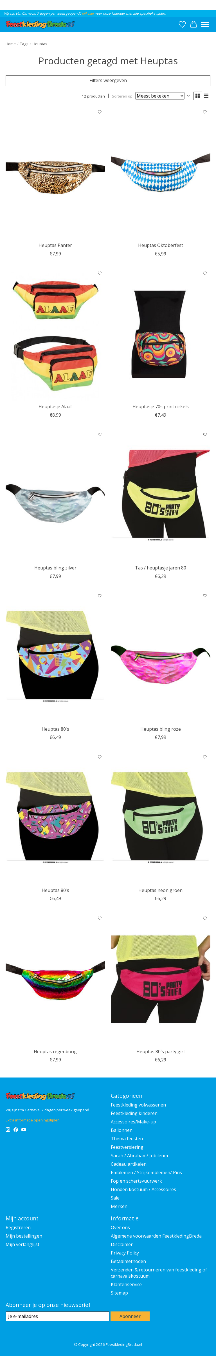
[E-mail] (57, 1316)
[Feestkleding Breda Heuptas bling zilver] (55, 495)
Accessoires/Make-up (133, 1122)
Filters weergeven (108, 80)
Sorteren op (122, 95)
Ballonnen (121, 1130)
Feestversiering (127, 1147)
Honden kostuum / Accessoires (143, 1189)
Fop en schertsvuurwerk (136, 1181)
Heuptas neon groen (160, 890)
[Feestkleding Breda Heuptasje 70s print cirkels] (160, 334)
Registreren (18, 1227)
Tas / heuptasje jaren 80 (160, 568)
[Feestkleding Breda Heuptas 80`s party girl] (160, 979)
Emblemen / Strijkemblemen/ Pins (146, 1172)
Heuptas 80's (55, 729)
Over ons (120, 1227)
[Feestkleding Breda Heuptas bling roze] (160, 657)
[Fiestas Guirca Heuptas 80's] (55, 657)
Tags (24, 43)
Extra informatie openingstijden (33, 1120)
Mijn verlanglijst (22, 1244)
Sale (115, 1198)
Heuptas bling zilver (55, 568)
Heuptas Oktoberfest (160, 245)
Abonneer (130, 1316)
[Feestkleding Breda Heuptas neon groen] (160, 818)
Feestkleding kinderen (134, 1113)
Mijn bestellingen (24, 1236)
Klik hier (88, 13)
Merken (119, 1206)
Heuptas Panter (55, 245)
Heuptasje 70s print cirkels (160, 406)
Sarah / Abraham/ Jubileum (139, 1155)
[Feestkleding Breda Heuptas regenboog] (55, 979)
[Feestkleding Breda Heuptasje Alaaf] (55, 334)
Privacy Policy (125, 1253)
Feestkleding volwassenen (138, 1105)
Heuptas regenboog (55, 1051)
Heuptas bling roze (160, 729)
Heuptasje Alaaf (55, 406)
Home (11, 43)
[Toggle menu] (204, 24)
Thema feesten (127, 1139)
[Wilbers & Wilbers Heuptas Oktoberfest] (160, 173)
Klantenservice (126, 1284)
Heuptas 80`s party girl (160, 1051)
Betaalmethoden (128, 1261)
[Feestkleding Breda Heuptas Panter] (55, 173)
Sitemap (119, 1293)
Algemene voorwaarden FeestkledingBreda (156, 1236)
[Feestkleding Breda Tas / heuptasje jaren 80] (160, 495)
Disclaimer (122, 1244)
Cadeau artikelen (129, 1164)
